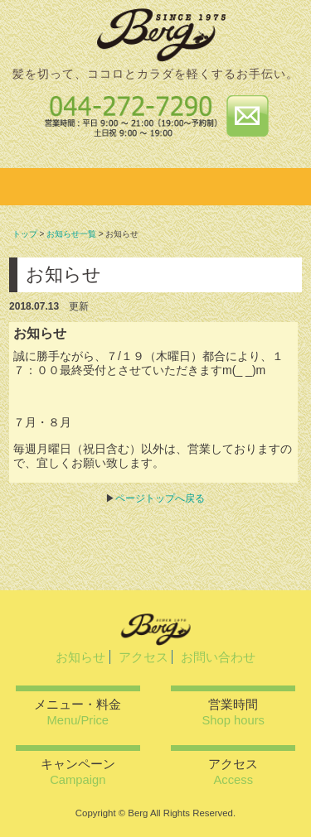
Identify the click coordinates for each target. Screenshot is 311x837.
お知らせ (80, 657)
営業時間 (233, 712)
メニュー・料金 (77, 712)
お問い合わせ (218, 657)
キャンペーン (78, 772)
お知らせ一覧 (71, 233)
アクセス (143, 657)
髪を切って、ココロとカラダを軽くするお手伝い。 (155, 73)
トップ (24, 233)
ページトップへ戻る (160, 498)
